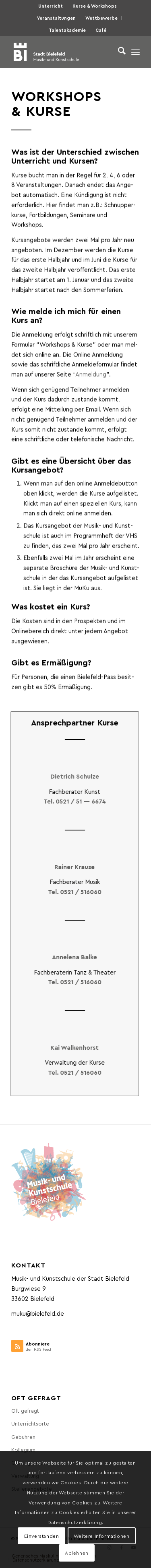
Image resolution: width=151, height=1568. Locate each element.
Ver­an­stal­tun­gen (56, 18)
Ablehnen (77, 1553)
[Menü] (135, 52)
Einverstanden (41, 1536)
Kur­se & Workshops (94, 5)
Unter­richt (50, 5)
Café (100, 30)
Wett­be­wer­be (101, 18)
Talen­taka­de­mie (67, 30)
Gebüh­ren (23, 1437)
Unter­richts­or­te (30, 1423)
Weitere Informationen (102, 1536)
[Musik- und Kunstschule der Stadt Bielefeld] (62, 52)
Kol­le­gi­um (23, 1449)
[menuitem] (50, 6)
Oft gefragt (25, 1410)
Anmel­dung (90, 381)
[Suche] (118, 52)
